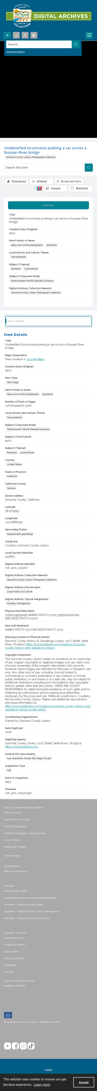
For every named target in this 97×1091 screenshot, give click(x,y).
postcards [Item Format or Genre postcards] (51, 245)
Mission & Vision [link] (13, 812)
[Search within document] (89, 168)
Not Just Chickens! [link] (14, 958)
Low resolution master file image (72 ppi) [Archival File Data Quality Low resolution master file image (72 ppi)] (29, 758)
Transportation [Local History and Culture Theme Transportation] (18, 256)
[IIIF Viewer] (55, 188)
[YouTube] (7, 1045)
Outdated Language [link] (15, 826)
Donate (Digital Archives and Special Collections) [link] (30, 897)
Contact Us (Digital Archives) (19, 980)
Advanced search (15, 51)
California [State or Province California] (12, 476)
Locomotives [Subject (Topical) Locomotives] (31, 268)
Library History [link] (12, 840)
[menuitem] (48, 812)
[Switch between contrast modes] (34, 35)
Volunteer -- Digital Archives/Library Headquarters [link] (31, 911)
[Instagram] (23, 1045)
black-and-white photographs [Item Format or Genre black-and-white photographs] (27, 245)
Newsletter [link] (10, 965)
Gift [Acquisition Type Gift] (9, 770)
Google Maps (35, 359)
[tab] (48, 205)
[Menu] (89, 35)
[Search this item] (44, 168)
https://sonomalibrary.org (21, 746)
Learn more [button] (42, 1084)
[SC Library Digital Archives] (48, 16)
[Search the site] (39, 44)
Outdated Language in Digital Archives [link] (25, 833)
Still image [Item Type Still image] (12, 382)
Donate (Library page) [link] (15, 891)
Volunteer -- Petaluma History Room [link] (24, 904)
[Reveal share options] (16, 35)
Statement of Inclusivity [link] (17, 819)
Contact (48, 1069)
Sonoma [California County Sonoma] (11, 488)
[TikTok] (31, 1045)
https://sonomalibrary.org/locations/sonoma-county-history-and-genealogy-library (45, 646)
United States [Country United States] (14, 464)
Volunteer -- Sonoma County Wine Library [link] (27, 918)
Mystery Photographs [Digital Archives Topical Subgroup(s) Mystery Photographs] (18, 603)
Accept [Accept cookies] (84, 1082)
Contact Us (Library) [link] (14, 944)
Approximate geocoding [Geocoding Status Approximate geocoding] (20, 534)
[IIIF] (39, 188)
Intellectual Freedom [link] (15, 846)
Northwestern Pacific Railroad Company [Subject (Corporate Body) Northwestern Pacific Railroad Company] (32, 280)
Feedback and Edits (15, 985)
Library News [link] (11, 951)
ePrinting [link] (9, 972)
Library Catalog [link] (12, 855)
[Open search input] (7, 35)
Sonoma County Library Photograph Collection (31, 157)
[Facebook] (15, 1045)
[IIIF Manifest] (80, 188)
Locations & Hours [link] (14, 937)
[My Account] (25, 35)
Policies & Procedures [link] (16, 871)
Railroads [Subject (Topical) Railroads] (16, 268)
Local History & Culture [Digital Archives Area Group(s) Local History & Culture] (19, 591)
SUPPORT (9, 886)
